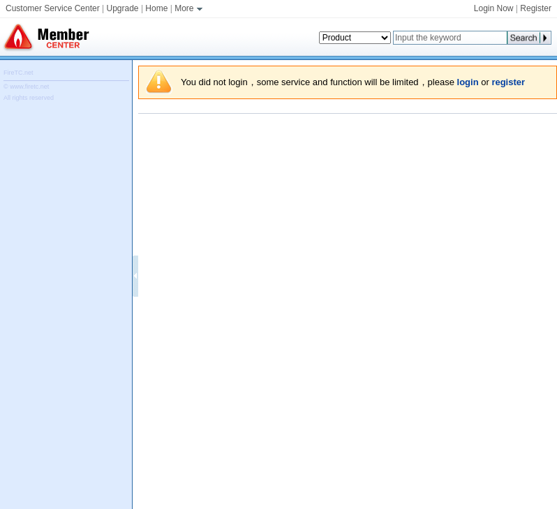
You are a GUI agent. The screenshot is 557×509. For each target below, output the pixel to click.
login (468, 82)
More (189, 8)
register (508, 82)
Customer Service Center (53, 8)
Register (535, 8)
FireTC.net (18, 72)
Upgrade (123, 8)
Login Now (494, 8)
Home (156, 8)
